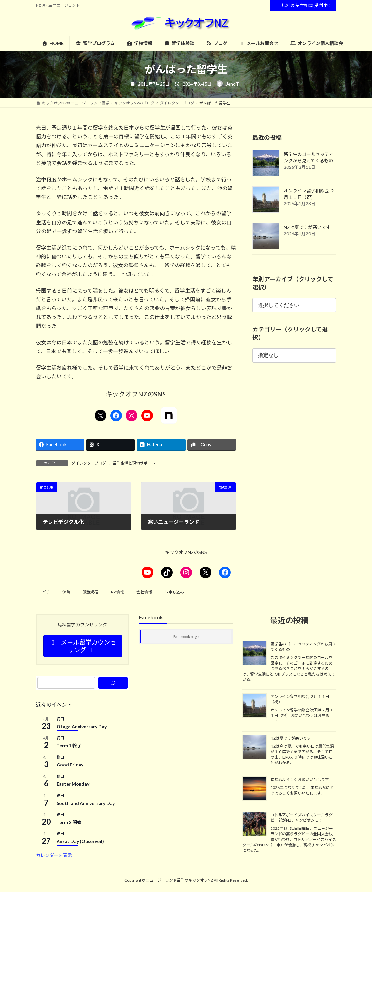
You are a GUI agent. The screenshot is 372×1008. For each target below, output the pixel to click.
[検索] (113, 683)
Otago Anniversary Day (82, 726)
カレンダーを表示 (54, 855)
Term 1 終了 (69, 745)
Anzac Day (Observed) (80, 841)
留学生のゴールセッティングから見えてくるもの (303, 647)
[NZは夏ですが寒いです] (254, 747)
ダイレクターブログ (88, 463)
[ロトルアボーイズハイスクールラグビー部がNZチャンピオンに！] (254, 824)
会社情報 (144, 592)
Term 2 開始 (69, 822)
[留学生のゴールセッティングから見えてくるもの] (254, 653)
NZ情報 (117, 592)
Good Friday (70, 764)
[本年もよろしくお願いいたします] (254, 789)
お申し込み (174, 592)
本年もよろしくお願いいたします (300, 779)
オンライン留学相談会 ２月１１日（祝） (300, 699)
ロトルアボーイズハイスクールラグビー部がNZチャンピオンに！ (302, 818)
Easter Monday (73, 784)
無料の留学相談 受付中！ (303, 5)
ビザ (46, 592)
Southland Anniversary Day (86, 803)
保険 (66, 592)
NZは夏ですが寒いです (307, 227)
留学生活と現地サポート (134, 463)
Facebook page (186, 636)
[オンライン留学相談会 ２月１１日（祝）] (254, 706)
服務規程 (90, 592)
